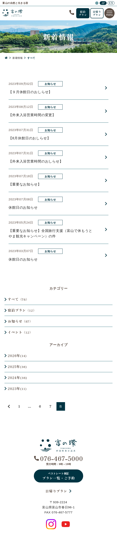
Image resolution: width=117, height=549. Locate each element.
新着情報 (17, 58)
